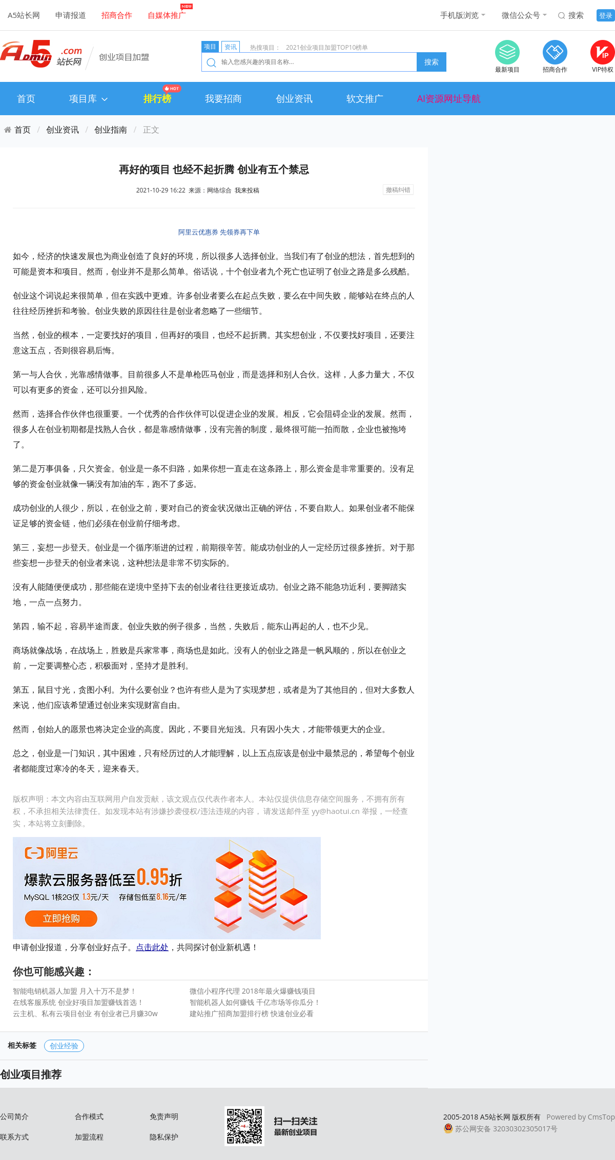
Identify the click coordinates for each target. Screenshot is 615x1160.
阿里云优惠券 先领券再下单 (219, 232)
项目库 (89, 98)
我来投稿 (247, 190)
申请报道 (70, 15)
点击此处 (152, 947)
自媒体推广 (167, 15)
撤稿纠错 (398, 189)
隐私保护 (164, 1137)
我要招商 (223, 98)
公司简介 (14, 1116)
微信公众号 (521, 15)
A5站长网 (24, 15)
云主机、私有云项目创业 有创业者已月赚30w (85, 1013)
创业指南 (110, 129)
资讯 (230, 46)
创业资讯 (294, 98)
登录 (605, 15)
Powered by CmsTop (580, 1117)
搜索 (576, 15)
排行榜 (157, 98)
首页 (26, 98)
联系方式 (14, 1137)
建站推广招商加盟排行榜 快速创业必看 (252, 1013)
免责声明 (164, 1116)
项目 (210, 46)
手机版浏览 (459, 15)
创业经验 (64, 1045)
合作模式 (89, 1116)
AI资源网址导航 (449, 98)
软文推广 (364, 98)
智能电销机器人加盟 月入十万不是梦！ (75, 991)
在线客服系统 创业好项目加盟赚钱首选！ (78, 1002)
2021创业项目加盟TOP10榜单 (327, 47)
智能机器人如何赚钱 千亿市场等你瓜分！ (255, 1002)
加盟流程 (89, 1137)
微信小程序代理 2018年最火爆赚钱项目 (253, 991)
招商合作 (116, 15)
